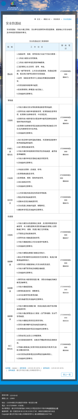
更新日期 (5, 395)
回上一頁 (67, 375)
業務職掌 (56, 19)
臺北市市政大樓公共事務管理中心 (13, 5)
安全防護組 (67, 19)
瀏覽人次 (5, 398)
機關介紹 (47, 19)
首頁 (38, 19)
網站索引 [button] (3, 3)
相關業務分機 (53, 408)
